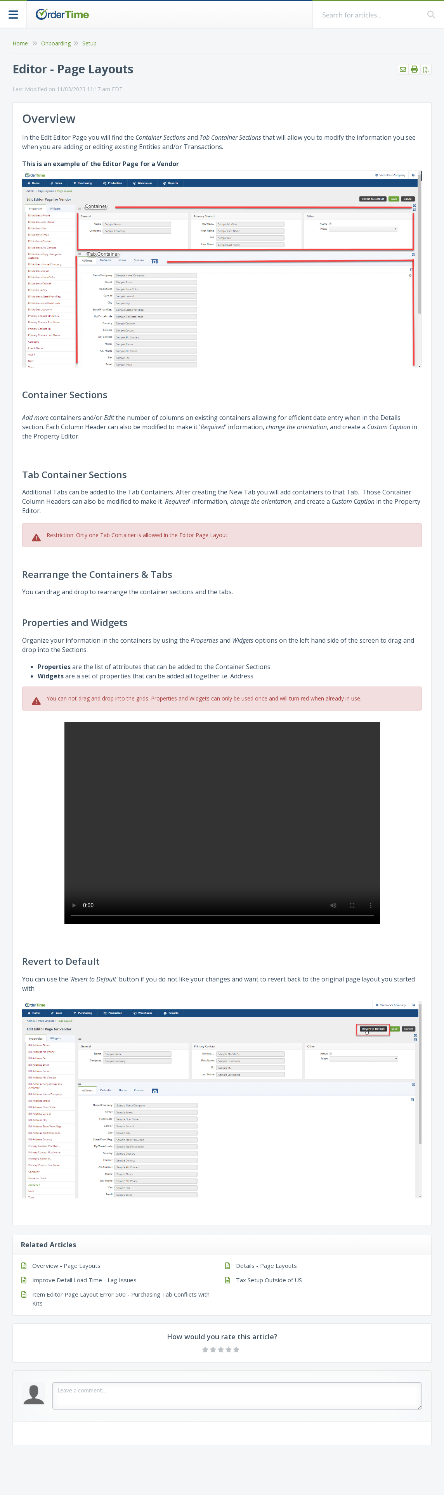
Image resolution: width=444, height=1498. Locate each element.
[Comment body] (237, 1396)
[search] (370, 14)
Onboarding (56, 43)
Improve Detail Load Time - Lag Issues (84, 1280)
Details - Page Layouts (266, 1265)
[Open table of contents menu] (13, 14)
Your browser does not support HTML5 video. (222, 823)
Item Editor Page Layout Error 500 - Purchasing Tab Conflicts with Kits (121, 1298)
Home (20, 43)
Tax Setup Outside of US (269, 1280)
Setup (89, 43)
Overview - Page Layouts (66, 1265)
